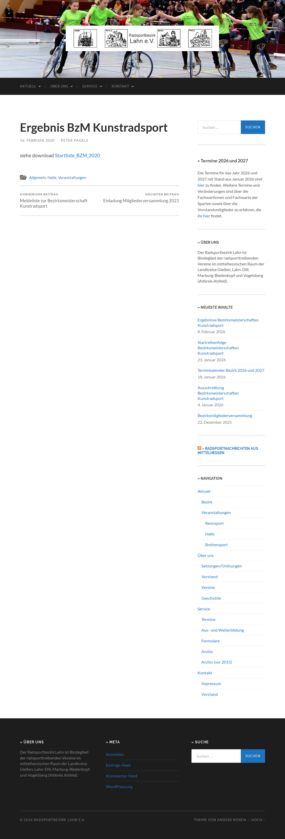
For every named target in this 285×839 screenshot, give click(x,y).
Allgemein (37, 177)
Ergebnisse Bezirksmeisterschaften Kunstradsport (228, 322)
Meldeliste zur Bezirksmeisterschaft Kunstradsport (59, 200)
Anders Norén (231, 820)
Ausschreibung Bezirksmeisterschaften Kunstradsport (218, 393)
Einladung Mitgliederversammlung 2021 (141, 197)
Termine (208, 619)
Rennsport (214, 523)
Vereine (208, 587)
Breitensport (216, 544)
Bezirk (206, 501)
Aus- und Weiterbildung (222, 630)
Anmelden (115, 754)
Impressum (211, 683)
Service (90, 86)
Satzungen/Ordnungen (221, 565)
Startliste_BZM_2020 (77, 155)
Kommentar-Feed (121, 775)
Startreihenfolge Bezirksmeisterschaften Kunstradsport (218, 347)
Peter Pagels (74, 140)
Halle (52, 177)
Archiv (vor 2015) (216, 661)
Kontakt (120, 86)
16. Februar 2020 (37, 140)
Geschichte (211, 598)
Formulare (210, 640)
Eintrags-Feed (118, 765)
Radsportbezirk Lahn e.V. (59, 820)
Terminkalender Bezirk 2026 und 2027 (231, 370)
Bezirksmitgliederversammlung (225, 415)
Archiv (207, 651)
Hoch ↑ (258, 820)
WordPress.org (119, 786)
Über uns (59, 86)
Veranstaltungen (72, 177)
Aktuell (28, 86)
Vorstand (209, 576)
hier (201, 185)
